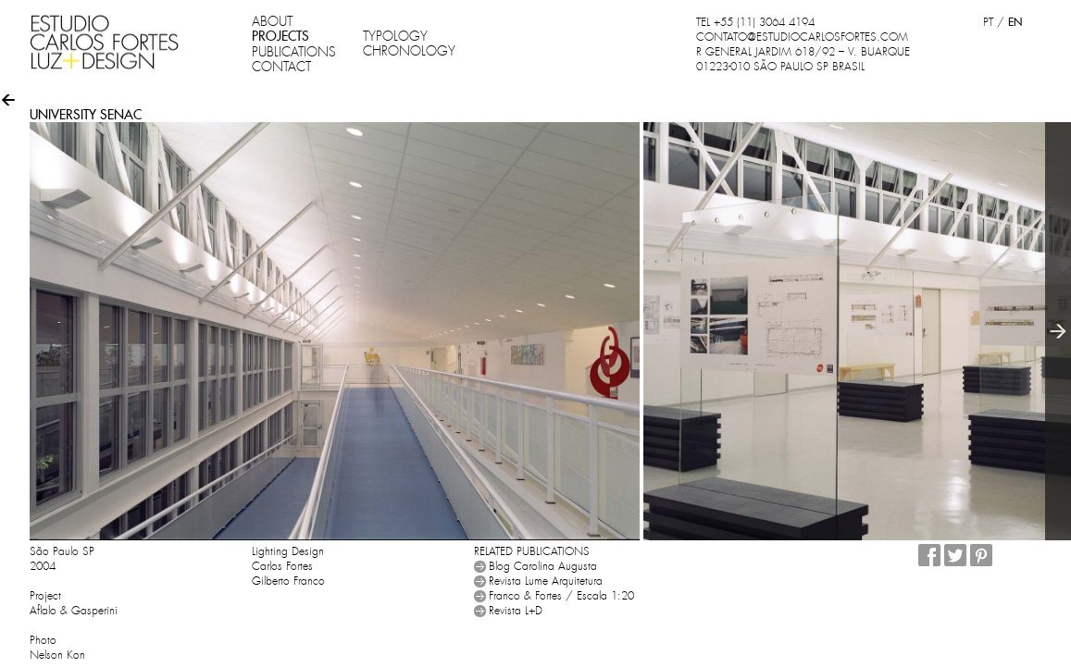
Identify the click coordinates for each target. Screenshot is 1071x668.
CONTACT (281, 66)
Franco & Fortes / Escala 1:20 (561, 595)
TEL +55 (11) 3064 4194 (755, 22)
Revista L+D (515, 610)
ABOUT (272, 21)
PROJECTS (280, 36)
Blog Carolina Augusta (543, 566)
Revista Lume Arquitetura (546, 581)
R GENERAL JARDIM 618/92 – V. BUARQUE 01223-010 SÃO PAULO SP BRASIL (803, 59)
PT (988, 22)
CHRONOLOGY (409, 50)
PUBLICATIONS (294, 51)
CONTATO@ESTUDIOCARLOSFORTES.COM (802, 37)
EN (1015, 22)
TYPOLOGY (395, 36)
